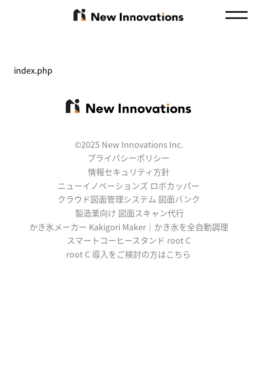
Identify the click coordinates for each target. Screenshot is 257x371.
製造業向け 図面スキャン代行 (129, 213)
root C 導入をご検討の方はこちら (128, 254)
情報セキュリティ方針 (129, 171)
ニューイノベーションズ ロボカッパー (128, 185)
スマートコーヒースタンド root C (129, 240)
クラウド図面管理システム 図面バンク (129, 199)
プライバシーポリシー (128, 157)
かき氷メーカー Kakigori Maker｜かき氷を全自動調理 (128, 227)
